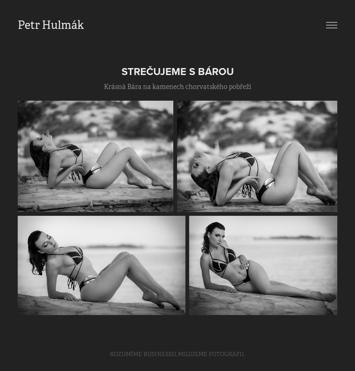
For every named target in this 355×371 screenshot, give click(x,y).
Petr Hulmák (51, 25)
